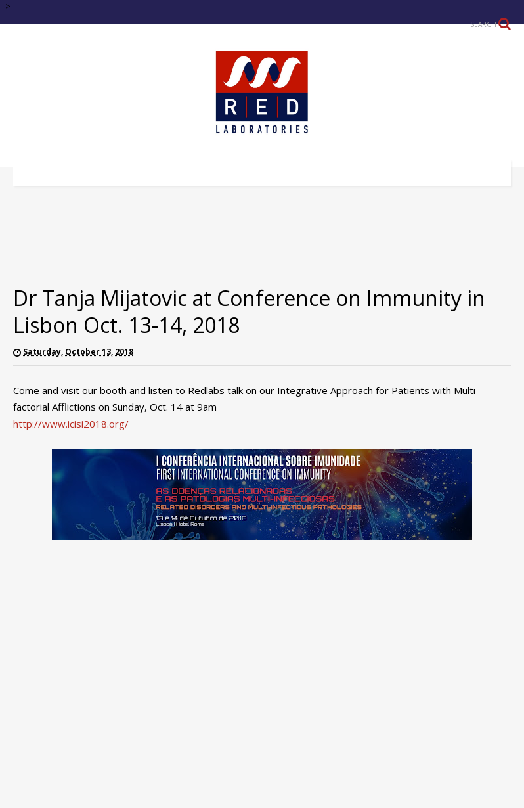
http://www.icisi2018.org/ (71, 423)
